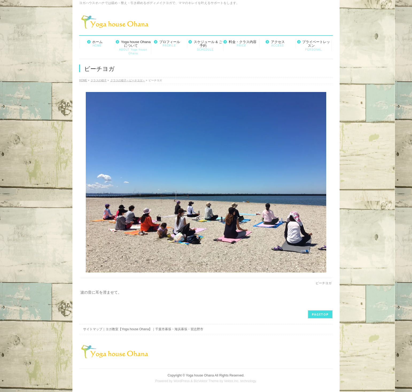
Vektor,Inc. (231, 381)
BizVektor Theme (206, 381)
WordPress (181, 381)
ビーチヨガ (324, 283)
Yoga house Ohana (200, 375)
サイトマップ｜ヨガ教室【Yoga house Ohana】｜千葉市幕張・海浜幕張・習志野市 (143, 329)
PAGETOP (320, 314)
